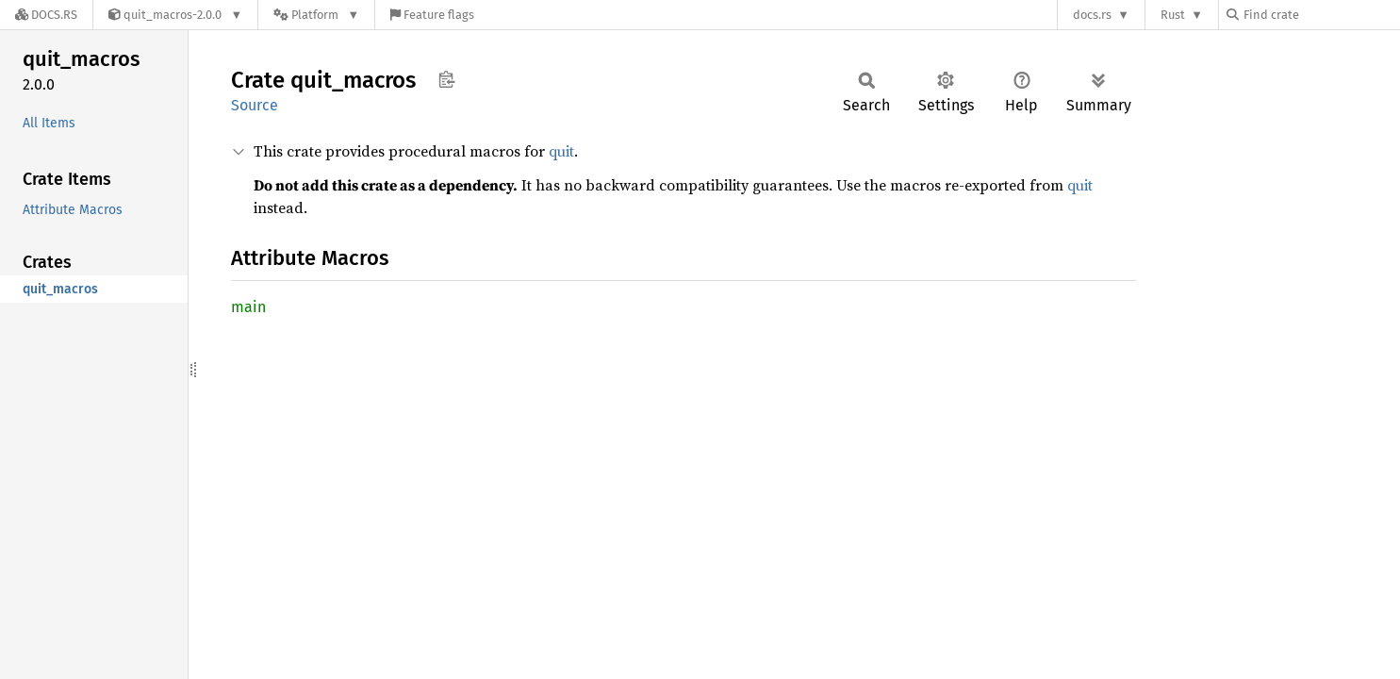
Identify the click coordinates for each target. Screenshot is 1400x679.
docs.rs (1092, 15)
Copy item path (446, 79)
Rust (1173, 15)
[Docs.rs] (46, 14)
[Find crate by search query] (1321, 14)
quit (561, 151)
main (248, 307)
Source (254, 105)
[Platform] (316, 14)
